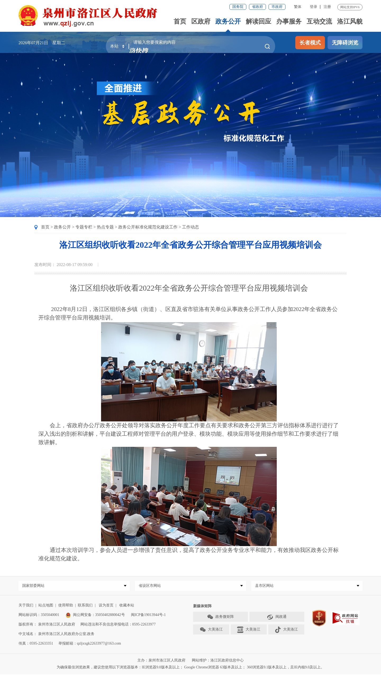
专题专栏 (83, 227)
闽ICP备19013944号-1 (148, 616)
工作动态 (190, 227)
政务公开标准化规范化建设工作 (148, 227)
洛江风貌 (349, 21)
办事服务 (289, 21)
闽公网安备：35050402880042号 (95, 616)
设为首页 (106, 606)
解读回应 (258, 21)
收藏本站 (126, 606)
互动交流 (319, 21)
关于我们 (26, 606)
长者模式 (310, 43)
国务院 (237, 7)
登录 (313, 7)
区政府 (200, 21)
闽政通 (277, 618)
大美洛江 (211, 631)
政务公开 (228, 21)
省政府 (257, 7)
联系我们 (85, 606)
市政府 (277, 7)
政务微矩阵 (220, 618)
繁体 (297, 7)
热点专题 (105, 227)
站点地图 (45, 606)
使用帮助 (65, 606)
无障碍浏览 (345, 43)
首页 (180, 21)
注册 (327, 7)
